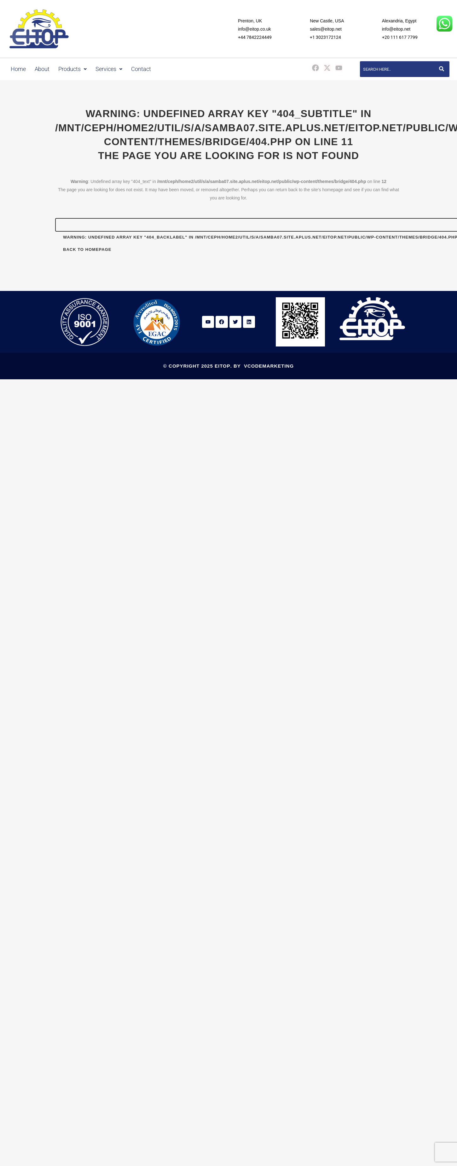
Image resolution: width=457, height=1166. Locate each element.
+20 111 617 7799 (400, 37)
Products (72, 69)
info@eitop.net (396, 29)
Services (108, 69)
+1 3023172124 (325, 37)
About (42, 69)
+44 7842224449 (255, 37)
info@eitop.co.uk (254, 29)
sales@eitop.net (326, 29)
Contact (141, 69)
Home (18, 69)
